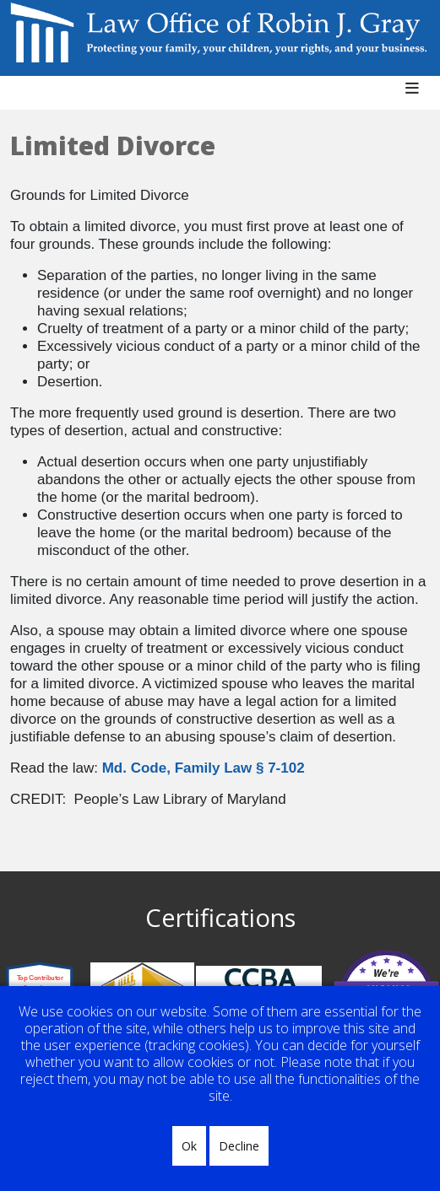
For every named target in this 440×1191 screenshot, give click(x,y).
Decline (239, 1146)
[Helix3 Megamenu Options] (418, 97)
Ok (189, 1146)
